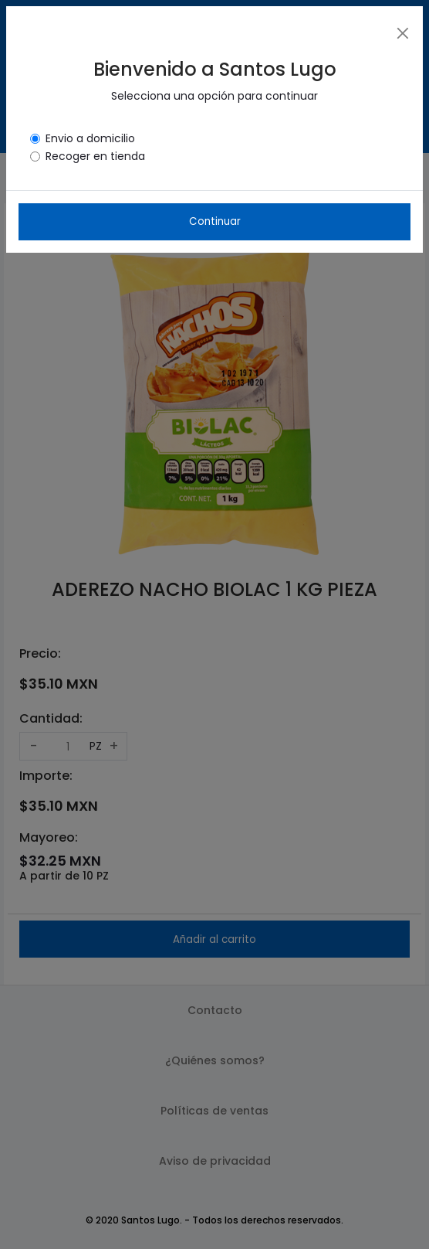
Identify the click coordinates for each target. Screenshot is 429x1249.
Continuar (215, 221)
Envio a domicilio (90, 138)
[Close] (403, 32)
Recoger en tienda (95, 156)
